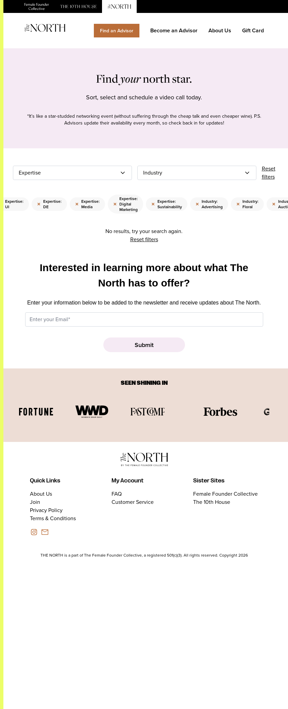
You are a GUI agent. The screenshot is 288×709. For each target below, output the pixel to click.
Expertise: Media (87, 204)
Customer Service (133, 502)
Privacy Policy (46, 510)
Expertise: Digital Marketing (125, 204)
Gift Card (253, 30)
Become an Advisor (174, 30)
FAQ (117, 494)
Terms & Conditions (53, 518)
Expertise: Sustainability (166, 204)
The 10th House (211, 502)
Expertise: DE (49, 204)
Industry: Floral (247, 204)
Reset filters (268, 173)
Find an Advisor (116, 30)
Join (35, 502)
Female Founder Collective (225, 494)
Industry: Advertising (209, 204)
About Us (219, 30)
